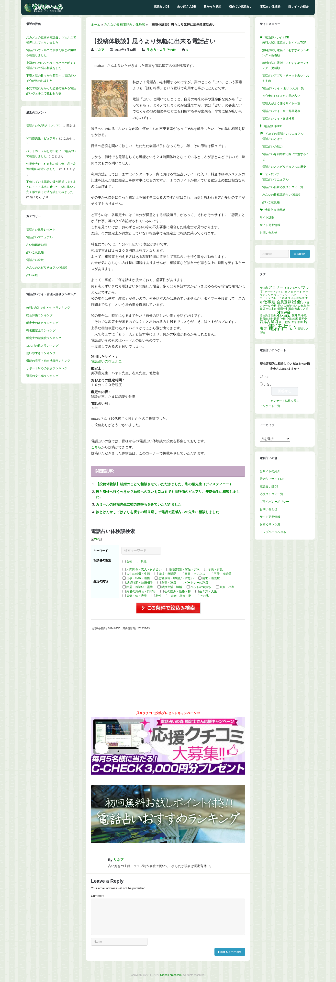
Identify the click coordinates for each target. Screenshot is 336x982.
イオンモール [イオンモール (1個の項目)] (292, 287)
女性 (129, 561)
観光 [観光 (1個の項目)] (288, 322)
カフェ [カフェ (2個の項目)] (288, 291)
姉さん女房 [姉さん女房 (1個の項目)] (299, 305)
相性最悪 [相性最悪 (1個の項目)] (274, 318)
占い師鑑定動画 (36, 245)
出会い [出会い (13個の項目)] (299, 301)
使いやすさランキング (41, 353)
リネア (99, 50)
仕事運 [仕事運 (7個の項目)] (269, 302)
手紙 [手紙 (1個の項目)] (304, 315)
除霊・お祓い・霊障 (139, 587)
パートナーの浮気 (196, 582)
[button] (168, 814)
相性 (158, 596)
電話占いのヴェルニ (106, 361)
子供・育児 (215, 569)
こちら (96, 447)
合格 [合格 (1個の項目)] (274, 305)
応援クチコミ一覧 (271, 494)
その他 (171, 50)
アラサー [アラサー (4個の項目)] (276, 287)
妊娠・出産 (227, 587)
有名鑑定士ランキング (41, 330)
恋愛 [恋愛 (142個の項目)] (284, 314)
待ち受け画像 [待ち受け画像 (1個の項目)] (268, 315)
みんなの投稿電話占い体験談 (124, 24)
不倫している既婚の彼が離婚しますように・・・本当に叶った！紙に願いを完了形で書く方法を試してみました (51, 187)
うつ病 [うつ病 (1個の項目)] (264, 287)
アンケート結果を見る (285, 401)
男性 (144, 561)
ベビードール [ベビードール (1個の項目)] (299, 294)
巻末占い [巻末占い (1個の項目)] (299, 308)
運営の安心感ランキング (42, 376)
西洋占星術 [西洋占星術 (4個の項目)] (269, 322)
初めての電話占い (240, 6)
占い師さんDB (186, 6)
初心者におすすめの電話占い (281, 96)
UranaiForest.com (170, 974)
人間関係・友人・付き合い (144, 569)
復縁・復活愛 (167, 574)
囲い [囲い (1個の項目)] (280, 305)
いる (266, 377)
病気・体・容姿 (136, 596)
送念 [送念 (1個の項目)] (294, 322)
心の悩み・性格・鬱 (177, 591)
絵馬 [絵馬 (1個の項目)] (295, 318)
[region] (168, 814)
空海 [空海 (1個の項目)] (289, 318)
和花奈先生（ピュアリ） (42, 138)
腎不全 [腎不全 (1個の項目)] (303, 318)
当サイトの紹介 (298, 6)
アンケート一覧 (270, 406)
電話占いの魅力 (272, 146)
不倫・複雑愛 (222, 574)
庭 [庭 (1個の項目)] (307, 308)
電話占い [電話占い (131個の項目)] (282, 327)
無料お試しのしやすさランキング (48, 307)
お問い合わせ (268, 232)
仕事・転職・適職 (138, 578)
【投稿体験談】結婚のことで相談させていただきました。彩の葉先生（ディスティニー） (164, 484)
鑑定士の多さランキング (42, 323)
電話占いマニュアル (39, 237)
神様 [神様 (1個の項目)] (283, 318)
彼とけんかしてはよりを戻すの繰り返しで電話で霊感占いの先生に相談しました (157, 512)
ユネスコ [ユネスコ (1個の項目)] (284, 297)
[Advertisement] (168, 675)
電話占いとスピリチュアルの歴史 (284, 167)
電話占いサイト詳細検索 (278, 118)
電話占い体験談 (270, 6)
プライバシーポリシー (274, 501)
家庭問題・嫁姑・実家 (185, 569)
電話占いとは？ (272, 139)
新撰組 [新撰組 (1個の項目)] (264, 318)
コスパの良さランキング (42, 345)
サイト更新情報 (270, 225)
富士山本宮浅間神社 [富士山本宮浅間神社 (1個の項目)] (275, 308)
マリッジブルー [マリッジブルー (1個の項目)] (269, 297)
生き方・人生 (156, 50)
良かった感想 (212, 6)
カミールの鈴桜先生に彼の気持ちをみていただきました (138, 504)
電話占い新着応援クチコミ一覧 (282, 187)
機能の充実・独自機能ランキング (48, 360)
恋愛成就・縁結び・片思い (176, 578)
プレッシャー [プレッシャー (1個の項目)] (282, 294)
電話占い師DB (269, 486)
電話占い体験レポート (41, 229)
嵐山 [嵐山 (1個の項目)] (291, 308)
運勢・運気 (168, 582)
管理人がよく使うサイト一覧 (281, 103)
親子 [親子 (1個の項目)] (281, 322)
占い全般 (32, 275)
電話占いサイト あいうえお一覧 (283, 88)
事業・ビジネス (195, 574)
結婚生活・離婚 (171, 587)
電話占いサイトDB (272, 479)
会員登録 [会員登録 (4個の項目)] (284, 302)
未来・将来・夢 (180, 596)
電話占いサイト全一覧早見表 (281, 111)
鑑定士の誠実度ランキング (43, 338)
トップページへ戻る (273, 532)
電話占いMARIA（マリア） (44, 125)
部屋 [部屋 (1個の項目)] (300, 322)
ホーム (96, 24)
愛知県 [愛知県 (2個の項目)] (296, 315)
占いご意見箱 (35, 252)
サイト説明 (267, 217)
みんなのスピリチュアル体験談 (46, 267)
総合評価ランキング (39, 315)
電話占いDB (161, 6)
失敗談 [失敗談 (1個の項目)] (288, 305)
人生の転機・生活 (138, 574)
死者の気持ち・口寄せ (141, 591)
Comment (97, 896)
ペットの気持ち (200, 587)
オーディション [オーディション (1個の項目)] (274, 291)
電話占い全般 (35, 260)
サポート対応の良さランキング (46, 368)
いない (268, 384)
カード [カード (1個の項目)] (298, 291)
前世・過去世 (211, 578)
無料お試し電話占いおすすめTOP (284, 42)
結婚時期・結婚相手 (139, 582)
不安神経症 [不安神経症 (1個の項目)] (297, 297)
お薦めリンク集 (270, 524)
